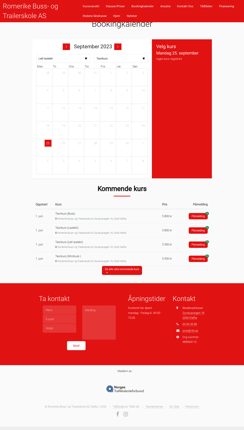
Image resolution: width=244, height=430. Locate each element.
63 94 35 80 (189, 324)
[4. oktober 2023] (80, 161)
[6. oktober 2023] (111, 161)
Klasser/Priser (115, 6)
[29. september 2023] (111, 143)
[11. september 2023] (48, 108)
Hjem (116, 16)
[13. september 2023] (80, 108)
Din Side (174, 406)
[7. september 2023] (96, 90)
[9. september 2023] (127, 90)
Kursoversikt (91, 6)
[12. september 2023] (64, 108)
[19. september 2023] (64, 125)
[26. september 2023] (64, 143)
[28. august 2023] (48, 73)
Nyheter (132, 16)
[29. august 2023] (64, 73)
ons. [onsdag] (72, 66)
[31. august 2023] (96, 73)
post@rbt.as (190, 330)
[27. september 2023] (80, 143)
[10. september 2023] (143, 90)
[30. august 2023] (80, 73)
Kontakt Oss (185, 6)
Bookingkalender (143, 6)
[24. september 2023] (143, 125)
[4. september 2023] (48, 90)
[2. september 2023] (127, 73)
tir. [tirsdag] (55, 66)
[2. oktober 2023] (48, 161)
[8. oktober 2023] (143, 161)
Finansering (226, 6)
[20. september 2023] (80, 125)
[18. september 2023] (48, 125)
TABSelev (206, 6)
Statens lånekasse (95, 16)
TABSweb (118, 406)
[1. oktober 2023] (143, 143)
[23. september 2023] (127, 125)
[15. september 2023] (111, 108)
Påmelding (200, 215)
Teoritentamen (154, 406)
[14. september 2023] (96, 108)
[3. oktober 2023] (64, 161)
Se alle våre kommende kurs (122, 271)
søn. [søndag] (135, 66)
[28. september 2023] (96, 143)
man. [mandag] (40, 66)
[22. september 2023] (111, 125)
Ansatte (165, 6)
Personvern (192, 406)
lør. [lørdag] (119, 66)
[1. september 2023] (111, 73)
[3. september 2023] (143, 73)
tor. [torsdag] (87, 66)
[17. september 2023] (143, 108)
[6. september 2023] (80, 90)
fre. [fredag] (103, 66)
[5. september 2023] (64, 90)
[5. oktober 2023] (96, 161)
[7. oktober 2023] (127, 161)
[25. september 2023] (48, 143)
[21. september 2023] (96, 125)
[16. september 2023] (127, 108)
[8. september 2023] (111, 90)
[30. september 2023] (127, 143)
